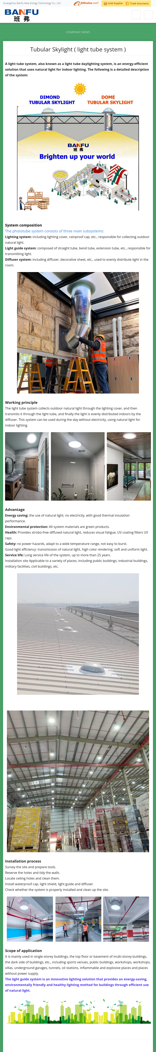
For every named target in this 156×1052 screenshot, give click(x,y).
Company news (78, 32)
